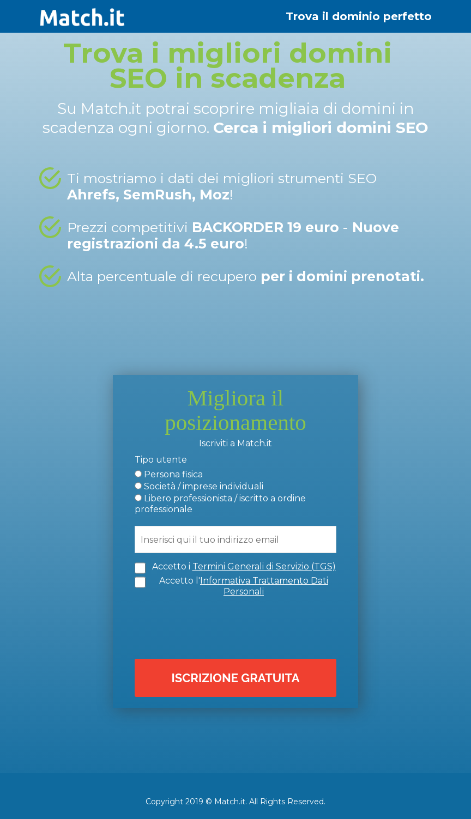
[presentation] (238, 626)
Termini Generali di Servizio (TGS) (264, 566)
